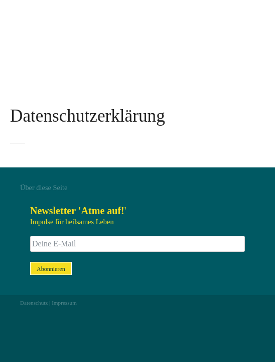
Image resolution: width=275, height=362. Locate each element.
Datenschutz (34, 303)
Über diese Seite (43, 188)
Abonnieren (51, 269)
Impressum (64, 303)
